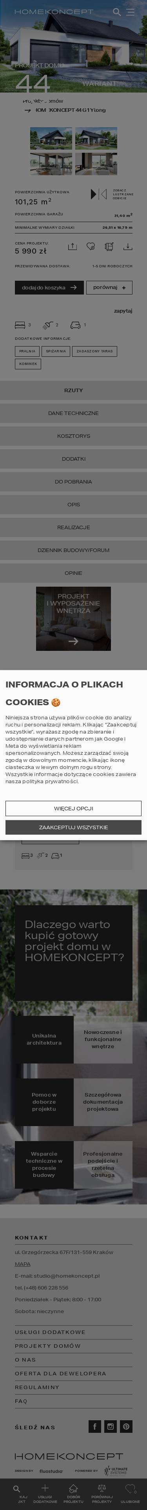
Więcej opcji (73, 808)
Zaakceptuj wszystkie (73, 827)
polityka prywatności (50, 781)
